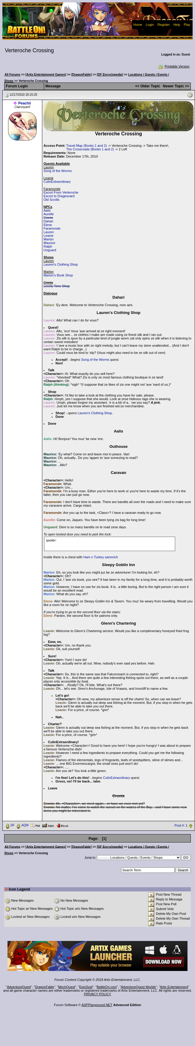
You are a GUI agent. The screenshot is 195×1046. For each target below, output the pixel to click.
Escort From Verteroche (61, 192)
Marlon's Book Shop (58, 275)
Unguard (50, 250)
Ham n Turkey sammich (100, 557)
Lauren (49, 232)
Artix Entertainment (174, 987)
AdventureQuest (19, 987)
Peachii (24, 103)
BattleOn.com (107, 987)
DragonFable (44, 987)
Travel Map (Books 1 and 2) (86, 145)
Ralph (48, 246)
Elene (48, 225)
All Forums (12, 74)
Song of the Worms (58, 171)
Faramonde (52, 228)
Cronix (48, 217)
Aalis (47, 210)
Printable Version (173, 66)
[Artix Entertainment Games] (46, 74)
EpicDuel (85, 987)
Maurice (49, 243)
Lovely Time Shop (57, 286)
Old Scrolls (51, 199)
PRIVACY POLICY (97, 994)
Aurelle (49, 214)
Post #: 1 (181, 825)
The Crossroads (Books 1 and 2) (90, 149)
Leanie (48, 235)
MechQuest (66, 987)
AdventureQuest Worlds (138, 987)
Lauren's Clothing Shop (61, 264)
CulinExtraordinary (57, 181)
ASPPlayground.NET (97, 1005)
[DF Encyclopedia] (110, 74)
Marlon (49, 239)
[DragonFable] (81, 74)
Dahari (48, 221)
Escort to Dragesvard (59, 196)
